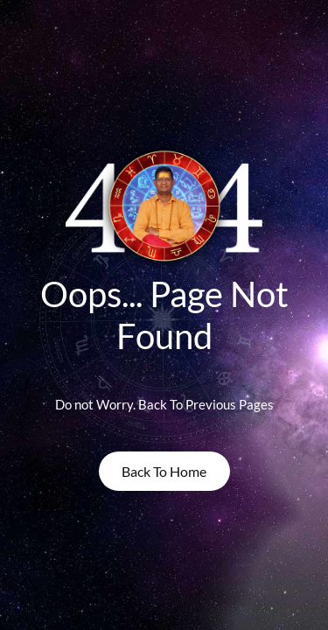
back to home (164, 471)
